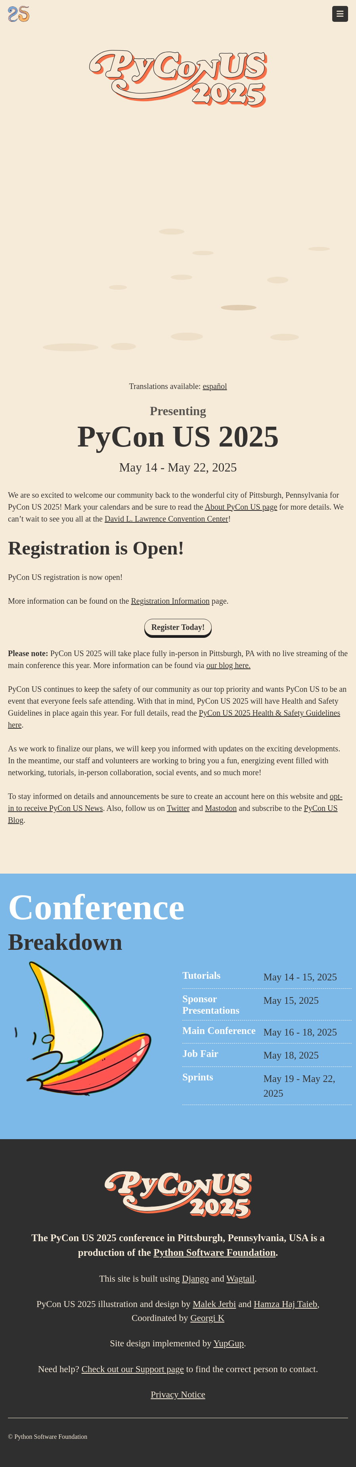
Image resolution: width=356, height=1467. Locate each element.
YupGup (228, 1343)
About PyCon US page (241, 506)
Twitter (178, 808)
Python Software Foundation (214, 1252)
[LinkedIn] (307, 1437)
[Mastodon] (325, 1437)
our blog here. (228, 665)
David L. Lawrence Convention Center (166, 518)
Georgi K (207, 1318)
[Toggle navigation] (340, 14)
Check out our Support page (133, 1369)
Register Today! (178, 627)
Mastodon (221, 808)
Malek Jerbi (214, 1304)
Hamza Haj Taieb (285, 1304)
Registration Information (170, 601)
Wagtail (240, 1279)
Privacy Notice (178, 1395)
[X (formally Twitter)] (343, 1437)
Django (195, 1279)
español (215, 386)
